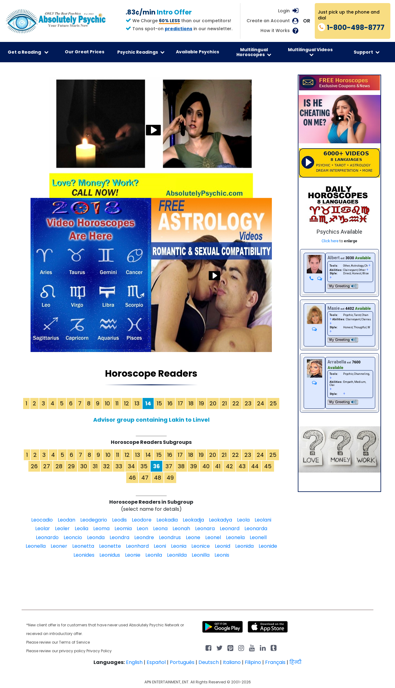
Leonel (213, 537)
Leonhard (137, 546)
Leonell (258, 537)
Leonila (153, 555)
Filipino (253, 662)
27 (46, 466)
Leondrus (170, 537)
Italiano (232, 662)
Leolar (42, 528)
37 (168, 466)
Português (182, 662)
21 (224, 403)
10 (107, 403)
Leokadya (220, 519)
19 (201, 403)
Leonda (96, 537)
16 (170, 403)
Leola (243, 519)
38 (181, 466)
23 (248, 403)
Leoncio (73, 537)
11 (116, 403)
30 (83, 466)
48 (157, 477)
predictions (178, 29)
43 (242, 466)
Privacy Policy (99, 650)
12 (126, 403)
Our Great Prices (84, 52)
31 (95, 466)
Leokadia (167, 519)
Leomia (123, 528)
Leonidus (109, 555)
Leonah (181, 528)
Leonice (200, 546)
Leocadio (42, 519)
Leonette (110, 546)
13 (137, 403)
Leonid (222, 546)
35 (144, 466)
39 (193, 466)
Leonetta (83, 546)
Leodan (66, 519)
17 (180, 403)
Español (156, 662)
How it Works (275, 31)
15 (159, 403)
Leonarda (255, 528)
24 (260, 403)
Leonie (132, 555)
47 (144, 477)
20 (213, 403)
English (134, 662)
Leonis (221, 555)
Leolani (263, 519)
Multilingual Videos (310, 52)
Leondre (144, 537)
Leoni (160, 546)
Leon (142, 528)
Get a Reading (28, 52)
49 (170, 477)
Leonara (205, 528)
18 (191, 403)
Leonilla (201, 555)
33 (118, 466)
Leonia (178, 546)
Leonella (36, 546)
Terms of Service (74, 642)
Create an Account (268, 21)
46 (132, 477)
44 (255, 466)
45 (268, 466)
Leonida (244, 546)
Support (367, 52)
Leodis (119, 519)
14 (148, 455)
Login (284, 11)
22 (235, 403)
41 (217, 466)
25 (273, 403)
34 (131, 466)
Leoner (59, 546)
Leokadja (193, 519)
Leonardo (47, 537)
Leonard (229, 528)
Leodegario (93, 519)
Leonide (268, 546)
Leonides (83, 555)
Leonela (235, 537)
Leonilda (177, 555)
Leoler (62, 528)
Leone (193, 537)
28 (59, 466)
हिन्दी (295, 662)
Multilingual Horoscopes (253, 52)
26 (34, 466)
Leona (160, 528)
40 (206, 466)
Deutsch (208, 662)
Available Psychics (197, 52)
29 (71, 466)
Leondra (119, 537)
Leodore (142, 519)
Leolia (81, 528)
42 (229, 466)
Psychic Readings (140, 52)
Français (275, 662)
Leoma (101, 528)
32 (106, 466)
